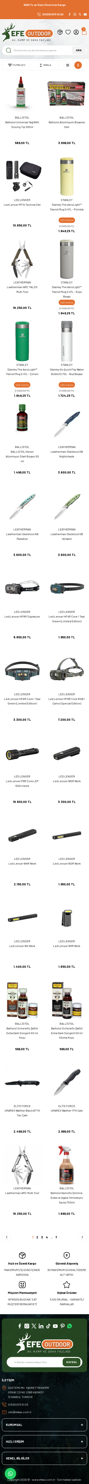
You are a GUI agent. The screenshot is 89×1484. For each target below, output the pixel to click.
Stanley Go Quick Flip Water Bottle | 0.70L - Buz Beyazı (67, 372)
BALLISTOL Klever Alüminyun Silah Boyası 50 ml (22, 456)
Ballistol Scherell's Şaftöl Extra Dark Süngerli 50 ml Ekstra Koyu (67, 1033)
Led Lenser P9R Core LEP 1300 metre (22, 783)
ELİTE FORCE (22, 1106)
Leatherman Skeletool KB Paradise (22, 536)
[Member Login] (76, 32)
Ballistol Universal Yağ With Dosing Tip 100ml (22, 124)
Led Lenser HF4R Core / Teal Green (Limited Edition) (67, 619)
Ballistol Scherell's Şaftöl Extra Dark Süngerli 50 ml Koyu (22, 1033)
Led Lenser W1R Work (66, 945)
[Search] (44, 50)
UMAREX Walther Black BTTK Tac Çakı (22, 1113)
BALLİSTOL (22, 117)
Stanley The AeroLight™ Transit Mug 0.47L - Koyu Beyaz (67, 291)
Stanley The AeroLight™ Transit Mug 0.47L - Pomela (67, 207)
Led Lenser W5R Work (67, 781)
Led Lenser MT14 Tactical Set (22, 204)
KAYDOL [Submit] (71, 1362)
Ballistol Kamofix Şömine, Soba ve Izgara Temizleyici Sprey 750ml (66, 1197)
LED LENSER (22, 199)
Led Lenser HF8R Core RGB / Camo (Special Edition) (66, 701)
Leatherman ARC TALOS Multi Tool (22, 289)
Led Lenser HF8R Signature (22, 616)
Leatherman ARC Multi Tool (22, 1192)
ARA (79, 50)
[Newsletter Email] (44, 1362)
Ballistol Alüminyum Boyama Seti (67, 124)
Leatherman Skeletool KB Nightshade (67, 454)
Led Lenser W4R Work (22, 863)
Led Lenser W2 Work (22, 945)
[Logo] (27, 32)
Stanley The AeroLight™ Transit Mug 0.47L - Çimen (22, 372)
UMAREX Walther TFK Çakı (67, 1110)
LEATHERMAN (22, 282)
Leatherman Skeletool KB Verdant (67, 536)
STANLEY (67, 199)
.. (52, 1237)
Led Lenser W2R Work (67, 863)
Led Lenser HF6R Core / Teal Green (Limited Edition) (22, 701)
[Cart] (84, 32)
